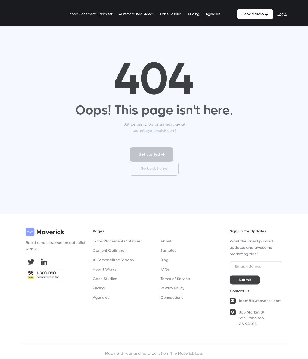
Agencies (213, 14)
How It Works (105, 271)
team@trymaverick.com (153, 130)
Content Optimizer (109, 252)
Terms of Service (175, 280)
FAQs (165, 271)
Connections (171, 299)
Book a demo (255, 14)
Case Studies (171, 14)
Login (282, 14)
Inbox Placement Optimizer (91, 14)
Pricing (194, 14)
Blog (164, 261)
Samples (168, 252)
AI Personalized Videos (136, 14)
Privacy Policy (172, 289)
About (166, 243)
